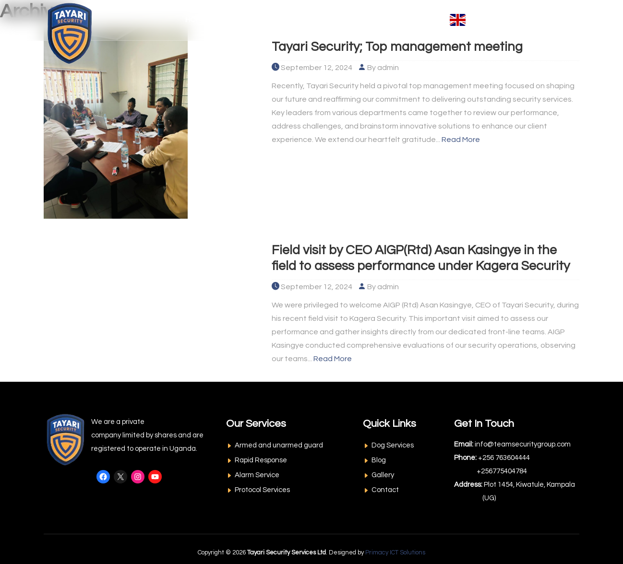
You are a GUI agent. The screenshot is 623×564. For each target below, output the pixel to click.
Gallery (382, 475)
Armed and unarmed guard (279, 445)
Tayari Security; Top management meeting (401, 47)
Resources (366, 20)
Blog (378, 460)
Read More (461, 139)
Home (195, 20)
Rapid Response (261, 460)
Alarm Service (257, 475)
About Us (238, 20)
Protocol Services (262, 490)
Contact (420, 20)
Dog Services (392, 445)
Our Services (301, 20)
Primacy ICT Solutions (395, 552)
